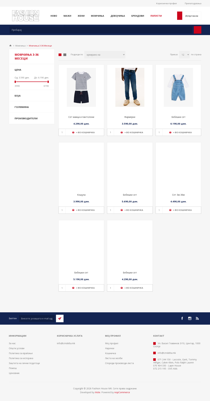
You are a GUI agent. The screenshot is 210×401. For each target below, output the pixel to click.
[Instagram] (189, 318)
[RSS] (197, 318)
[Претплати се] (36, 318)
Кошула (81, 194)
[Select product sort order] (104, 54)
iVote (97, 392)
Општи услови (16, 348)
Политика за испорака (21, 358)
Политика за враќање (21, 353)
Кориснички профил (166, 3)
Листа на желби (113, 358)
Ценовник (14, 373)
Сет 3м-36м (178, 194)
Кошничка (110, 353)
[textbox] (101, 29)
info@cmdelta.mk (66, 343)
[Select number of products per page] (184, 54)
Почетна (10, 45)
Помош (13, 368)
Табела (60, 54)
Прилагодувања (193, 3)
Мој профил (111, 343)
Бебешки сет (178, 116)
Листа (64, 54)
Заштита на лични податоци (24, 363)
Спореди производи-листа (119, 363)
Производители (26, 118)
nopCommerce (122, 392)
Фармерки (129, 116)
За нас (12, 343)
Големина (22, 107)
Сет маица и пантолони (81, 116)
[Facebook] (182, 318)
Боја (18, 95)
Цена (18, 69)
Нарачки (109, 348)
